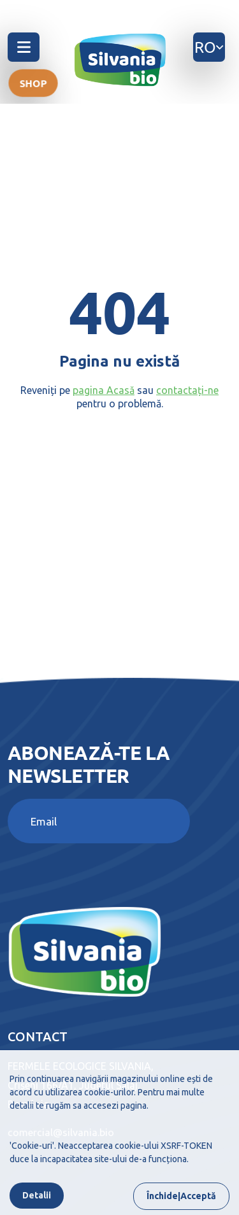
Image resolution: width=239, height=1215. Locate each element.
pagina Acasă (103, 390)
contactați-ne (187, 390)
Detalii (36, 1195)
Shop (33, 82)
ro (209, 47)
